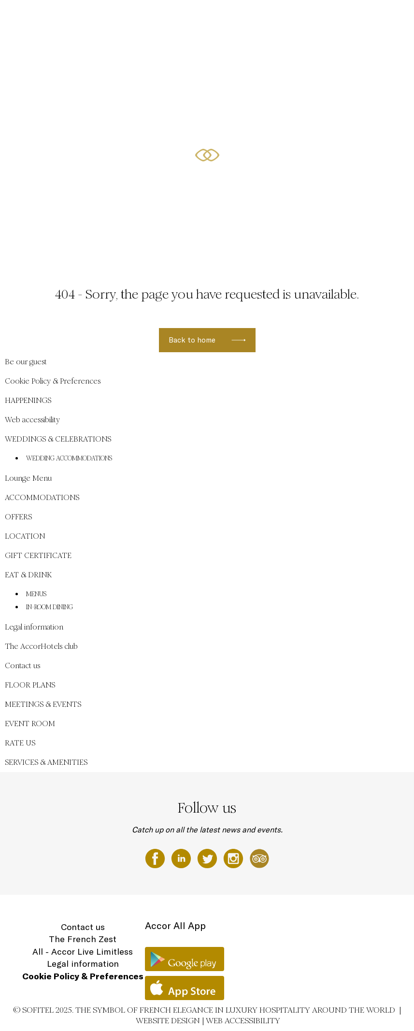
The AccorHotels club (41, 646)
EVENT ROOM (30, 723)
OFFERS (322, 17)
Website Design (168, 1021)
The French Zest (82, 939)
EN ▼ (383, 17)
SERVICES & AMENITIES (46, 762)
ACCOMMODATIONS (279, 17)
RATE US (20, 742)
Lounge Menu (28, 478)
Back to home (192, 339)
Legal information (34, 626)
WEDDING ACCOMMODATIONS (69, 458)
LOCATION (354, 17)
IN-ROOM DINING (49, 607)
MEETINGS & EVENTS (43, 704)
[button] (395, 242)
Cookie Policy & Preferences (52, 381)
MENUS (36, 594)
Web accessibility (32, 419)
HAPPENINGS (229, 17)
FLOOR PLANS (30, 684)
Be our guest (105, 17)
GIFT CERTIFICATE (38, 555)
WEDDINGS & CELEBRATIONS (167, 17)
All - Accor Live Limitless (82, 951)
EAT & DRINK (28, 574)
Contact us (22, 665)
